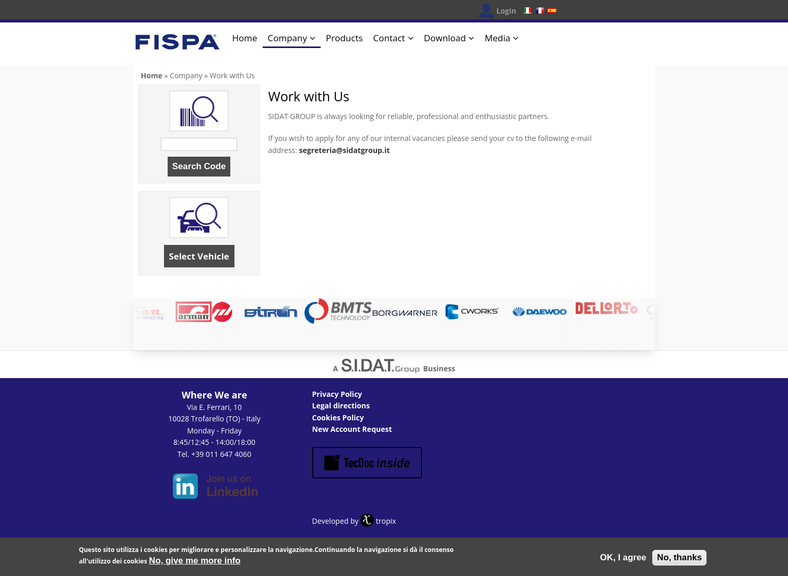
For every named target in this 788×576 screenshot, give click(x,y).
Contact (389, 38)
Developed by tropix (354, 521)
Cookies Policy (338, 417)
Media (497, 38)
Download (445, 38)
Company (287, 38)
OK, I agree (623, 558)
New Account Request (352, 429)
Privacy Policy (337, 394)
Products (344, 38)
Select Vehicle (199, 256)
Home (244, 38)
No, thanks (679, 558)
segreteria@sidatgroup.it (344, 150)
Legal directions (341, 405)
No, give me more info (194, 562)
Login (506, 11)
